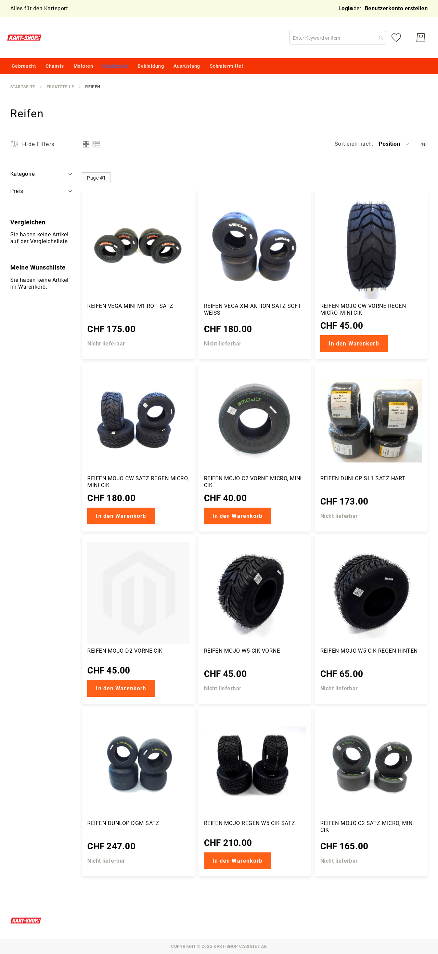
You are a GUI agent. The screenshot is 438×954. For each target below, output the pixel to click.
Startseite (22, 86)
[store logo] (25, 37)
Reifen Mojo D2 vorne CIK (125, 651)
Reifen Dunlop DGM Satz (123, 823)
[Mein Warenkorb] (421, 37)
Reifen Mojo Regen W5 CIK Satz (249, 823)
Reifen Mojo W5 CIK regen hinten (369, 651)
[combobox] (337, 37)
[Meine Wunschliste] (396, 37)
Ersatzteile (60, 86)
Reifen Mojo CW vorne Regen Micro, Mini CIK (363, 309)
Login (345, 8)
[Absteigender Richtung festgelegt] (423, 144)
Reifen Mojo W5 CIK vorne (242, 651)
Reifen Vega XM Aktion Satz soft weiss (253, 309)
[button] (394, 144)
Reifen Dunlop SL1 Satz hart (362, 478)
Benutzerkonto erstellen (396, 8)
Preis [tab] (16, 191)
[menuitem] (24, 66)
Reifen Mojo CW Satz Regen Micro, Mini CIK (138, 481)
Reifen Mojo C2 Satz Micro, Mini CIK (367, 826)
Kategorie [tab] (22, 174)
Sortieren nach (353, 144)
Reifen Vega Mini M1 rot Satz (130, 306)
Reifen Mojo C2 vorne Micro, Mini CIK (253, 481)
